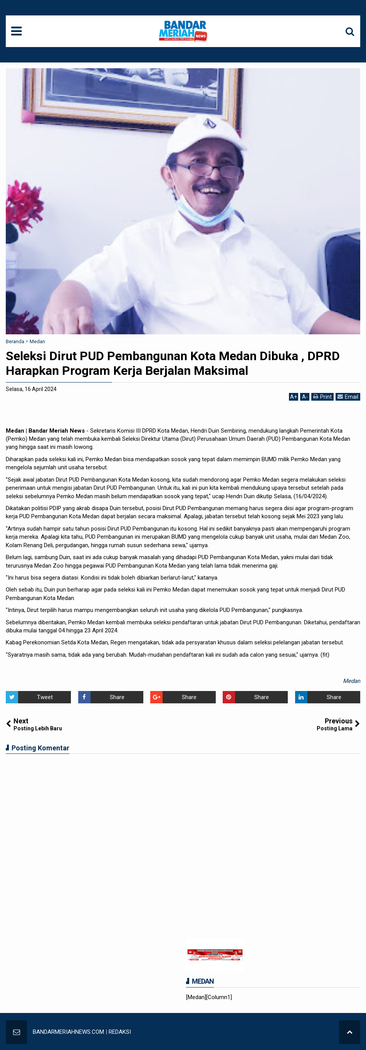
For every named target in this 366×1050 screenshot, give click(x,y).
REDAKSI (120, 1031)
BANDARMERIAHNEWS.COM (68, 1031)
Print (322, 396)
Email (347, 396)
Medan (351, 681)
